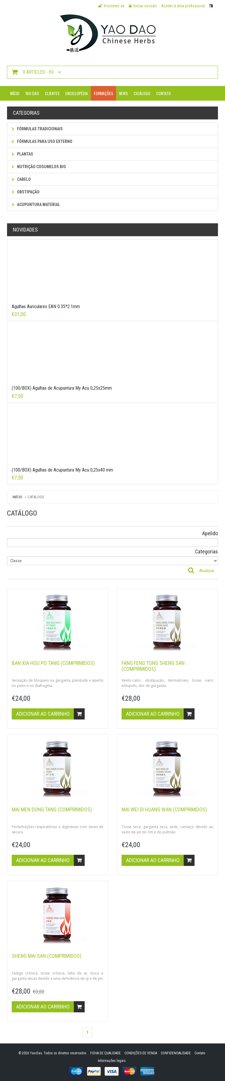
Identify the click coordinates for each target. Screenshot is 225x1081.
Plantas (22, 154)
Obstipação (26, 192)
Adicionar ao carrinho (50, 713)
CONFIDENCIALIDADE (176, 1053)
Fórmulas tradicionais (37, 128)
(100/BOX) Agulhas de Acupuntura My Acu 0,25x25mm (62, 388)
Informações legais (112, 1061)
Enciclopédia (76, 93)
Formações (103, 93)
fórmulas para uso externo (42, 141)
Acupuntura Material (36, 204)
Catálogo (142, 93)
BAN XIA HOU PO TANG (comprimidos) (53, 663)
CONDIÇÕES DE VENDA (141, 1053)
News (123, 93)
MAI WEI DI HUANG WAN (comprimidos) (164, 809)
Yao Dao (32, 93)
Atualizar (206, 570)
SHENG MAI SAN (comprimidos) (46, 956)
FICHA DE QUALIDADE (105, 1053)
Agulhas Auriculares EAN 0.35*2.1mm (46, 306)
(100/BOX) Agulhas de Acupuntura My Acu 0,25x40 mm (62, 470)
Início (14, 93)
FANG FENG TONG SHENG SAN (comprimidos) (153, 666)
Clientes (52, 93)
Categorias (206, 551)
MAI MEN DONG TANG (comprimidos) (52, 809)
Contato (163, 93)
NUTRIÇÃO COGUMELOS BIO (39, 166)
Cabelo (21, 179)
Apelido (210, 533)
